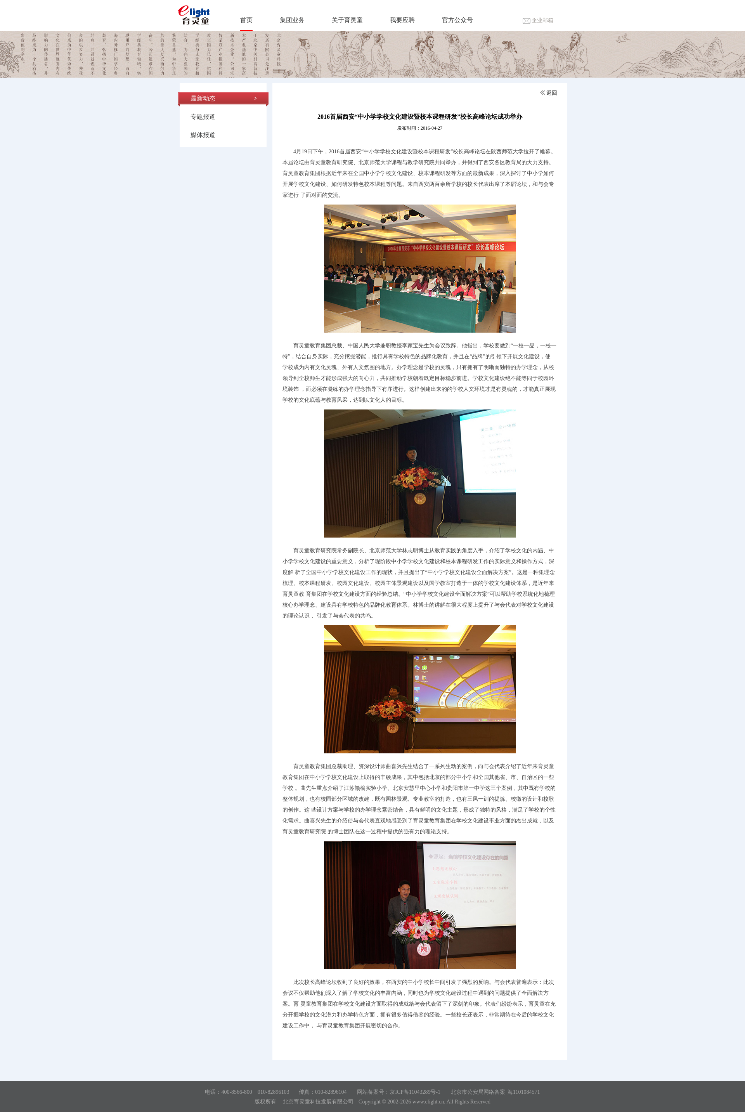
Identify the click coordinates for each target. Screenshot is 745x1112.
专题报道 (203, 116)
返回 (549, 93)
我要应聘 (402, 20)
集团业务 (292, 20)
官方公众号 (457, 20)
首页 (246, 20)
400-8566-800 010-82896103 (255, 1092)
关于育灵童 (347, 20)
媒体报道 (203, 135)
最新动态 (203, 98)
